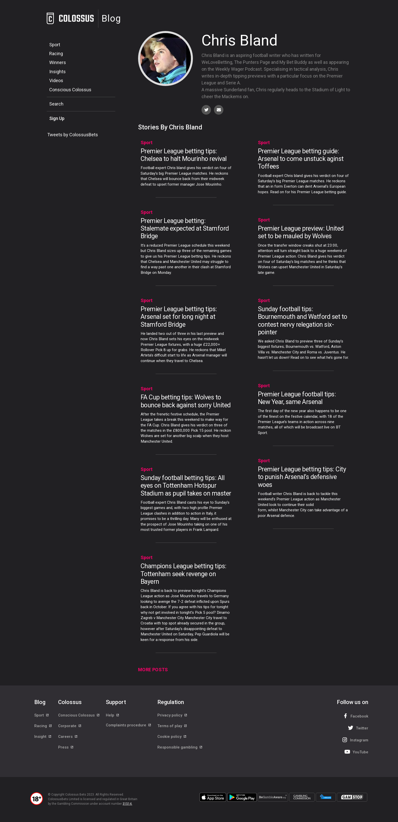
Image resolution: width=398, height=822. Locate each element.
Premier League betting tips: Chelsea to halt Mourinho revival (184, 155)
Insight (43, 739)
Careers (68, 739)
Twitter (357, 729)
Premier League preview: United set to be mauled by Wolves (301, 233)
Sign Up (56, 118)
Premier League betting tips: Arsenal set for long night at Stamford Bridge (179, 317)
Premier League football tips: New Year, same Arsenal (297, 398)
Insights (57, 71)
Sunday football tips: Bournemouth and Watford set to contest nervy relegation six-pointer (302, 321)
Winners (57, 62)
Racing (56, 53)
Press (66, 751)
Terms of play (172, 728)
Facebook (354, 717)
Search (56, 104)
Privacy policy (172, 716)
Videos (56, 80)
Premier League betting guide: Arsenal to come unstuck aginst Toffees (301, 159)
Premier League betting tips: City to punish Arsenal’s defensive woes (302, 477)
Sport (54, 44)
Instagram (354, 740)
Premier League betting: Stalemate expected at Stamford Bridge (185, 229)
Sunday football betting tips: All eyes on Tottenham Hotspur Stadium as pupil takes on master (186, 486)
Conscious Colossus (70, 89)
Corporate (70, 728)
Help (113, 716)
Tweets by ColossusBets (72, 134)
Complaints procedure (129, 728)
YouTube (355, 752)
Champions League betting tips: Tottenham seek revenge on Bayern (183, 574)
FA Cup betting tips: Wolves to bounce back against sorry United (186, 401)
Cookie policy (172, 739)
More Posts (153, 670)
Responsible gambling (180, 751)
